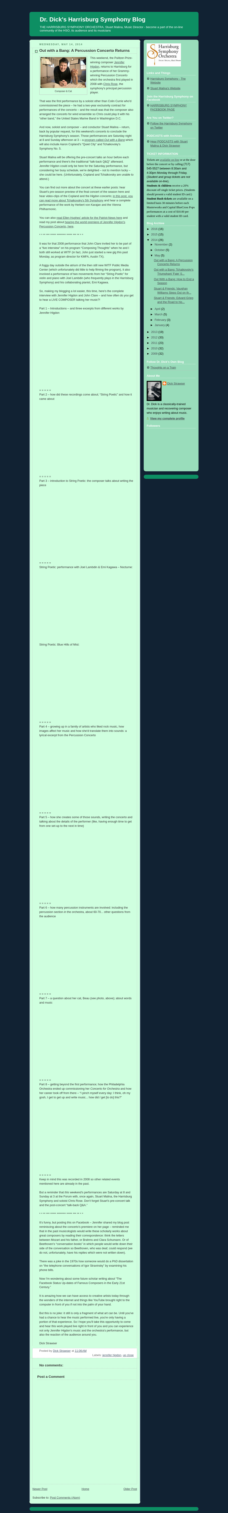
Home (85, 1489)
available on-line (169, 159)
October (160, 250)
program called (105, 140)
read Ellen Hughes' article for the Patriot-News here (89, 217)
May (158, 255)
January (160, 325)
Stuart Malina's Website (165, 88)
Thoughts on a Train (163, 367)
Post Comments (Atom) (65, 1497)
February (161, 320)
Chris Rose (110, 84)
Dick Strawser (176, 383)
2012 (155, 337)
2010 (155, 348)
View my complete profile (167, 418)
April (158, 309)
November (162, 244)
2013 (155, 332)
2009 (155, 353)
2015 (155, 234)
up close (128, 1355)
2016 (155, 229)
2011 (155, 343)
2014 (155, 240)
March (159, 314)
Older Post (130, 1489)
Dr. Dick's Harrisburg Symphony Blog (93, 19)
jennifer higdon (111, 1355)
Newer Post (39, 1489)
